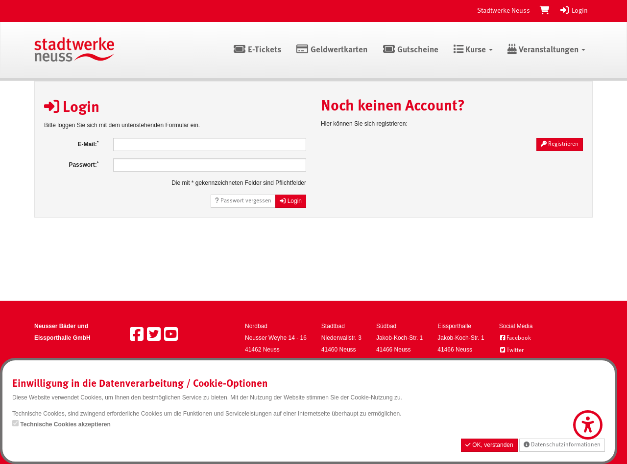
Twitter (511, 351)
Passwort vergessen (243, 201)
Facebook (515, 338)
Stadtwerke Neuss (503, 10)
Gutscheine (410, 50)
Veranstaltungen (546, 50)
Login (573, 10)
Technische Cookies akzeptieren (65, 424)
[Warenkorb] (545, 10)
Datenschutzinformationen (562, 445)
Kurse (473, 50)
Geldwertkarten (332, 50)
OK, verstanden (489, 445)
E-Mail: (87, 144)
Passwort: (83, 164)
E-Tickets (257, 50)
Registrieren (560, 144)
